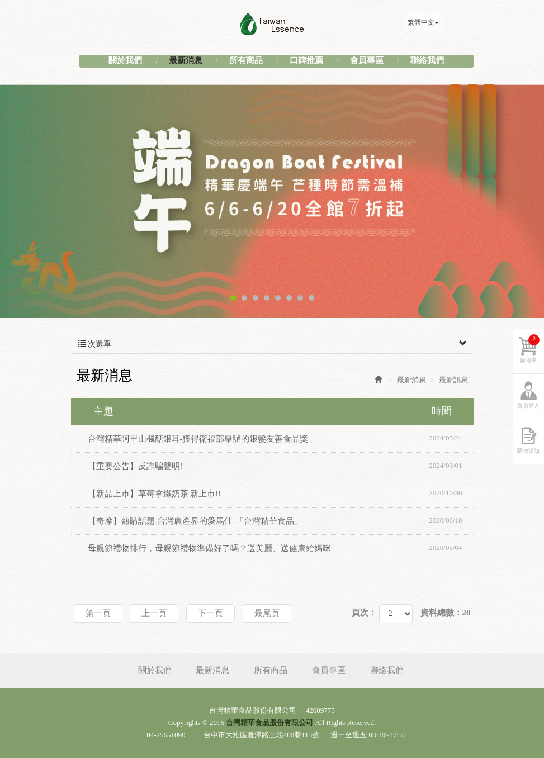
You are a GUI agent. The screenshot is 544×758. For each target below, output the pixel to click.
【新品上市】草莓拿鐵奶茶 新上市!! (281, 493)
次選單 (272, 344)
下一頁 (210, 613)
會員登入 (528, 405)
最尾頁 (267, 613)
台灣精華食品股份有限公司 (272, 24)
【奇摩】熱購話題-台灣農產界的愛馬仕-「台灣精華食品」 (281, 520)
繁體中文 (423, 22)
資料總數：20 (445, 612)
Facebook (462, 22)
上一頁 (154, 613)
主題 (279, 411)
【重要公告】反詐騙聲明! (281, 465)
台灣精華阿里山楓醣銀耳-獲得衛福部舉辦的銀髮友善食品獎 (281, 438)
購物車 (530, 348)
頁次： (364, 612)
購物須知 (528, 451)
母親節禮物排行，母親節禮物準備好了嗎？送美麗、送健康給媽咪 (281, 548)
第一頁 (98, 613)
